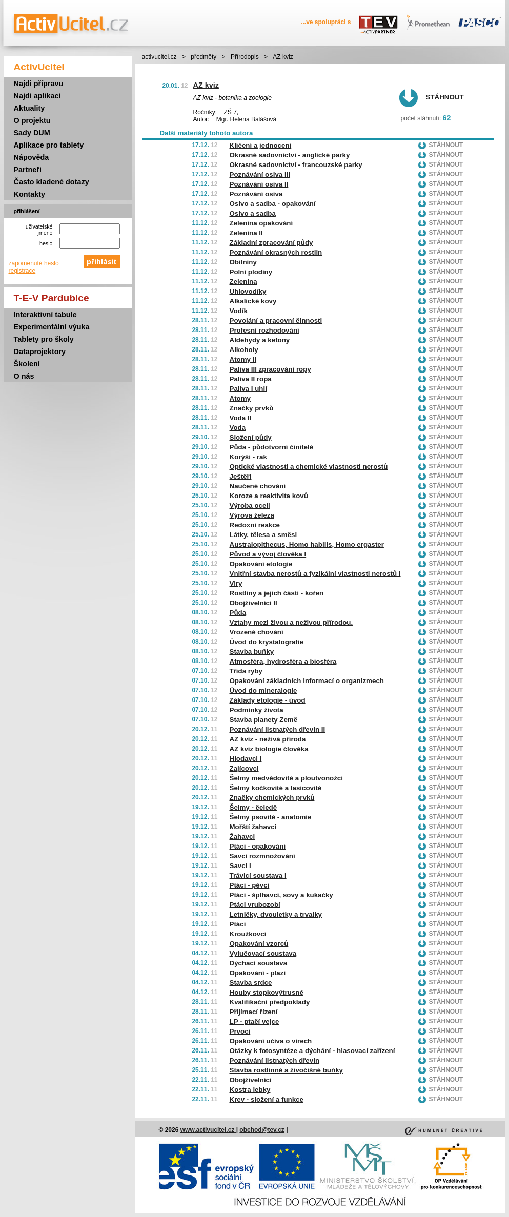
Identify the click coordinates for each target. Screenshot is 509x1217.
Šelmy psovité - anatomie (271, 817)
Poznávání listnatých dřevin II (277, 729)
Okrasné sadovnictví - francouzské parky (296, 165)
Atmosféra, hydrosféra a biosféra (283, 661)
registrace (22, 270)
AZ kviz (206, 85)
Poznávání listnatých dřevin (275, 1060)
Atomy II (243, 359)
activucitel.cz (159, 56)
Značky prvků (252, 408)
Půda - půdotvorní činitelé (272, 447)
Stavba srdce (251, 982)
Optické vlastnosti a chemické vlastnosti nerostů (309, 466)
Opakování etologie (261, 564)
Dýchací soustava (259, 963)
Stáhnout (445, 97)
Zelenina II (246, 233)
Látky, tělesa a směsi (263, 535)
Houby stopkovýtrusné (266, 992)
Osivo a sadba (253, 213)
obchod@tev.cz (261, 1129)
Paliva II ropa (251, 379)
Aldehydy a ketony (260, 340)
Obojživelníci (251, 1080)
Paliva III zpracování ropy (270, 369)
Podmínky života (256, 710)
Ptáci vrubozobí (255, 905)
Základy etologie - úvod (268, 700)
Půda (238, 612)
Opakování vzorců (259, 943)
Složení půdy (251, 437)
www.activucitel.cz (208, 1129)
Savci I (240, 866)
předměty (203, 56)
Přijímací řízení (254, 1012)
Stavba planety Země (264, 720)
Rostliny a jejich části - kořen (277, 593)
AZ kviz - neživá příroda (268, 739)
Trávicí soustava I (258, 875)
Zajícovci (244, 768)
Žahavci (242, 836)
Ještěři (241, 476)
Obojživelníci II (253, 603)
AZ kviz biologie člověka (269, 749)
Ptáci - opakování (258, 846)
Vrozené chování (256, 632)
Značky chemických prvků (272, 797)
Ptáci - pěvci (250, 885)
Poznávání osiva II (259, 184)
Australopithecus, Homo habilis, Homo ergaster (307, 544)
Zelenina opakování (261, 223)
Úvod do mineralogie (263, 690)
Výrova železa (252, 515)
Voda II (241, 418)
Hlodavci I (246, 758)
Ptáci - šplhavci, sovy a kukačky (281, 895)
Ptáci (238, 924)
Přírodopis (245, 56)
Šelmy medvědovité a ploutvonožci (286, 778)
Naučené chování (258, 486)
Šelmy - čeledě (253, 807)
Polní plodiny (251, 272)
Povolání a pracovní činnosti (276, 320)
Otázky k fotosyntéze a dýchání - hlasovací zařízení (312, 1051)
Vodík (239, 311)
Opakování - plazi (258, 973)
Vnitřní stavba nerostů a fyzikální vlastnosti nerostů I (315, 573)
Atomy (240, 398)
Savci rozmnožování (262, 856)
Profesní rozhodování (264, 330)
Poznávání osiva (256, 194)
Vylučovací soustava (263, 953)
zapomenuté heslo (34, 263)
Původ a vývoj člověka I (268, 554)
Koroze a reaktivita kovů (269, 496)
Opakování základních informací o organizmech (307, 681)
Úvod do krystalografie (266, 642)
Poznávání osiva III (260, 174)
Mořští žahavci (253, 827)
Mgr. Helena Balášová (246, 119)
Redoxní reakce (255, 525)
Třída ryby (246, 671)
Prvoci (240, 1031)
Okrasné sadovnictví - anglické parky (290, 155)
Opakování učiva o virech (271, 1041)
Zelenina (243, 281)
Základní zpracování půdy (271, 242)
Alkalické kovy (253, 301)
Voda (238, 427)
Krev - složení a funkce (266, 1099)
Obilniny (243, 262)
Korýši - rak (248, 457)
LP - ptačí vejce (254, 1021)
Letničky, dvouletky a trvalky (276, 914)
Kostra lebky (250, 1090)
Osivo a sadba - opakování (273, 204)
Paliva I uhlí (248, 389)
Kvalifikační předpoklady (270, 1002)
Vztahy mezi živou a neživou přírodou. (291, 622)
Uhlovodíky (248, 291)
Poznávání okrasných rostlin (276, 252)
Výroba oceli (250, 505)
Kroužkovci (248, 934)
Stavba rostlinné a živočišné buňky (286, 1070)
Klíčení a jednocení (261, 145)
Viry (236, 583)
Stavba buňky (252, 651)
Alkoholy (244, 350)
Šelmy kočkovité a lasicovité (276, 788)
